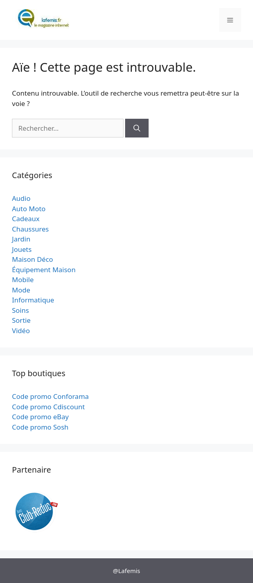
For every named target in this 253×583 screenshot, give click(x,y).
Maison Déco (32, 259)
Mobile (23, 279)
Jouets (21, 249)
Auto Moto (28, 208)
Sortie (21, 320)
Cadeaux (25, 218)
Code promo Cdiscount (48, 406)
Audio (21, 198)
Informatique (33, 299)
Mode (21, 289)
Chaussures (30, 229)
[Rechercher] (137, 128)
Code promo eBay (40, 416)
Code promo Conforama (50, 396)
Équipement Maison (44, 269)
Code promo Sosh (40, 427)
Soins (20, 310)
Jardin (21, 238)
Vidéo (21, 330)
